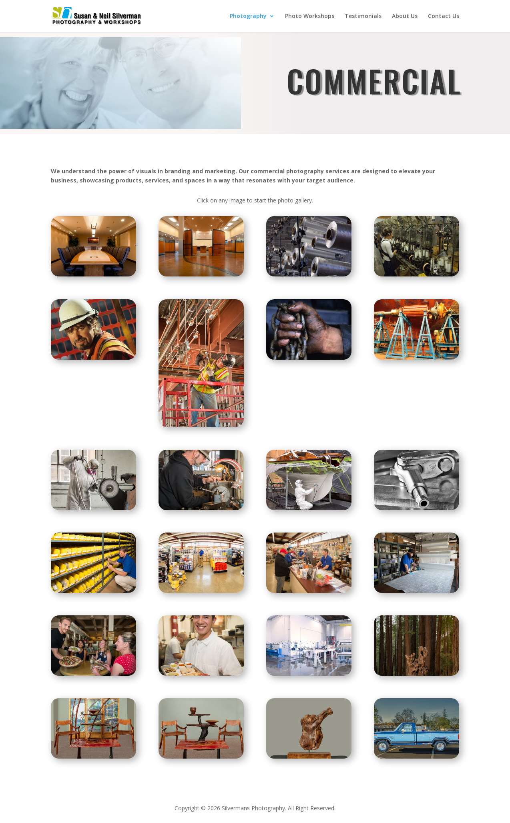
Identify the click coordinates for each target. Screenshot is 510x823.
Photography (248, 16)
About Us (405, 16)
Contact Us (443, 16)
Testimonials (363, 16)
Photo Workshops (309, 16)
